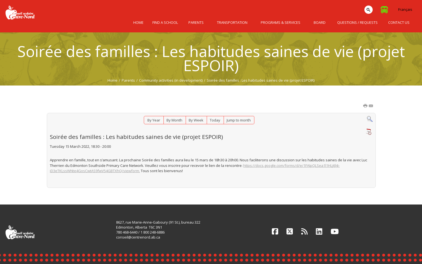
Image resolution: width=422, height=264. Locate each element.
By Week (196, 120)
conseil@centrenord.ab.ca (138, 237)
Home (112, 80)
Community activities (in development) (171, 80)
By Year (153, 120)
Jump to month (239, 120)
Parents (128, 80)
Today (215, 120)
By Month (174, 120)
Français (405, 9)
